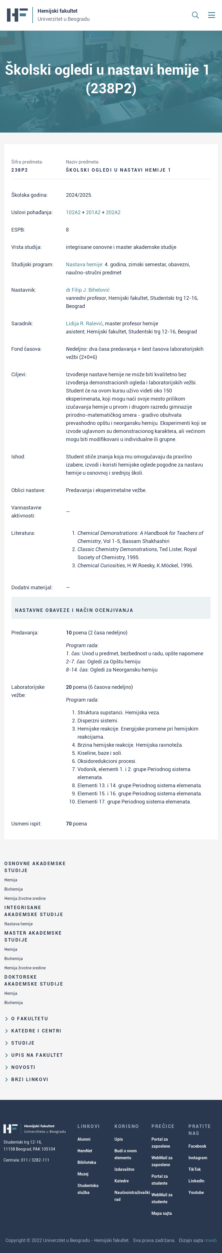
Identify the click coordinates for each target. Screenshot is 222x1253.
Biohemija (13, 889)
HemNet (84, 1151)
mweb (210, 1240)
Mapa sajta (161, 1213)
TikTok (194, 1169)
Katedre (121, 1181)
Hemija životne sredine (25, 898)
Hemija (10, 880)
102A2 (73, 212)
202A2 (113, 212)
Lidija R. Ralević (84, 323)
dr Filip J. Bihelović (88, 290)
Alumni (83, 1139)
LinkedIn (196, 1181)
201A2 (93, 212)
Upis (118, 1139)
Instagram (197, 1157)
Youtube (196, 1192)
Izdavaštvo (124, 1169)
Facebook (197, 1146)
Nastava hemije (18, 924)
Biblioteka (86, 1162)
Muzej (82, 1174)
